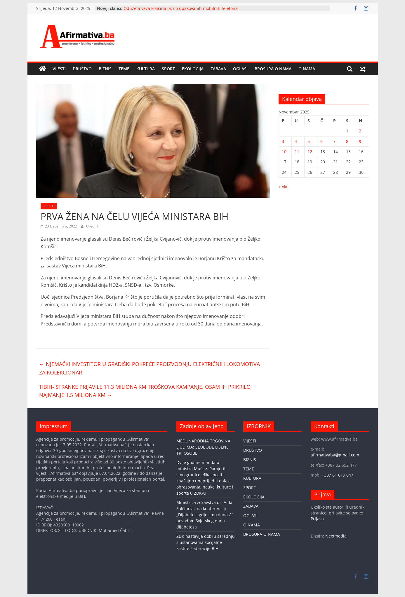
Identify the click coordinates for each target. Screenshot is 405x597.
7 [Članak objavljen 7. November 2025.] (334, 141)
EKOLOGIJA (193, 68)
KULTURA (145, 68)
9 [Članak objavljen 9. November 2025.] (360, 141)
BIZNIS (105, 68)
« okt (283, 187)
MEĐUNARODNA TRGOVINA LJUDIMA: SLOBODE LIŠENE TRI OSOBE (203, 447)
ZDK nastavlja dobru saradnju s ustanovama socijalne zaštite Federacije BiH (205, 542)
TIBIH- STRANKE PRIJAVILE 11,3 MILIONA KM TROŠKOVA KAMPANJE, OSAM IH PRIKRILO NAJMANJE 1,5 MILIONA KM (145, 391)
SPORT (168, 68)
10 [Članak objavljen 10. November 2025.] (284, 151)
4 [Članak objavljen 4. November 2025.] (296, 141)
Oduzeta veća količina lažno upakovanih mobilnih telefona (181, 8)
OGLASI (240, 68)
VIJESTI (59, 68)
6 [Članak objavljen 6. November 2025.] (321, 141)
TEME (124, 68)
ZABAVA (218, 68)
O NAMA (306, 68)
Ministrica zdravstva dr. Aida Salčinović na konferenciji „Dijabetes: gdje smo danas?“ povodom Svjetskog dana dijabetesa (204, 515)
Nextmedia (336, 536)
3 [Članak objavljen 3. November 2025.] (283, 141)
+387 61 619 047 (337, 475)
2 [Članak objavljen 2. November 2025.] (360, 131)
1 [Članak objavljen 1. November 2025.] (347, 131)
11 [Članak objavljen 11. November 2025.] (297, 151)
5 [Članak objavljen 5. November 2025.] (308, 141)
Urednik (92, 226)
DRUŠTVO (82, 68)
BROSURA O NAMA (273, 68)
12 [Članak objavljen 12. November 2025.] (309, 151)
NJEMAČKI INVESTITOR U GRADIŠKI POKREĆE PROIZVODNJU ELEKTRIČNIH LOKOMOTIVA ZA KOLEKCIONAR (149, 368)
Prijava (317, 518)
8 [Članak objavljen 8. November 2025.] (347, 141)
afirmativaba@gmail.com (335, 455)
